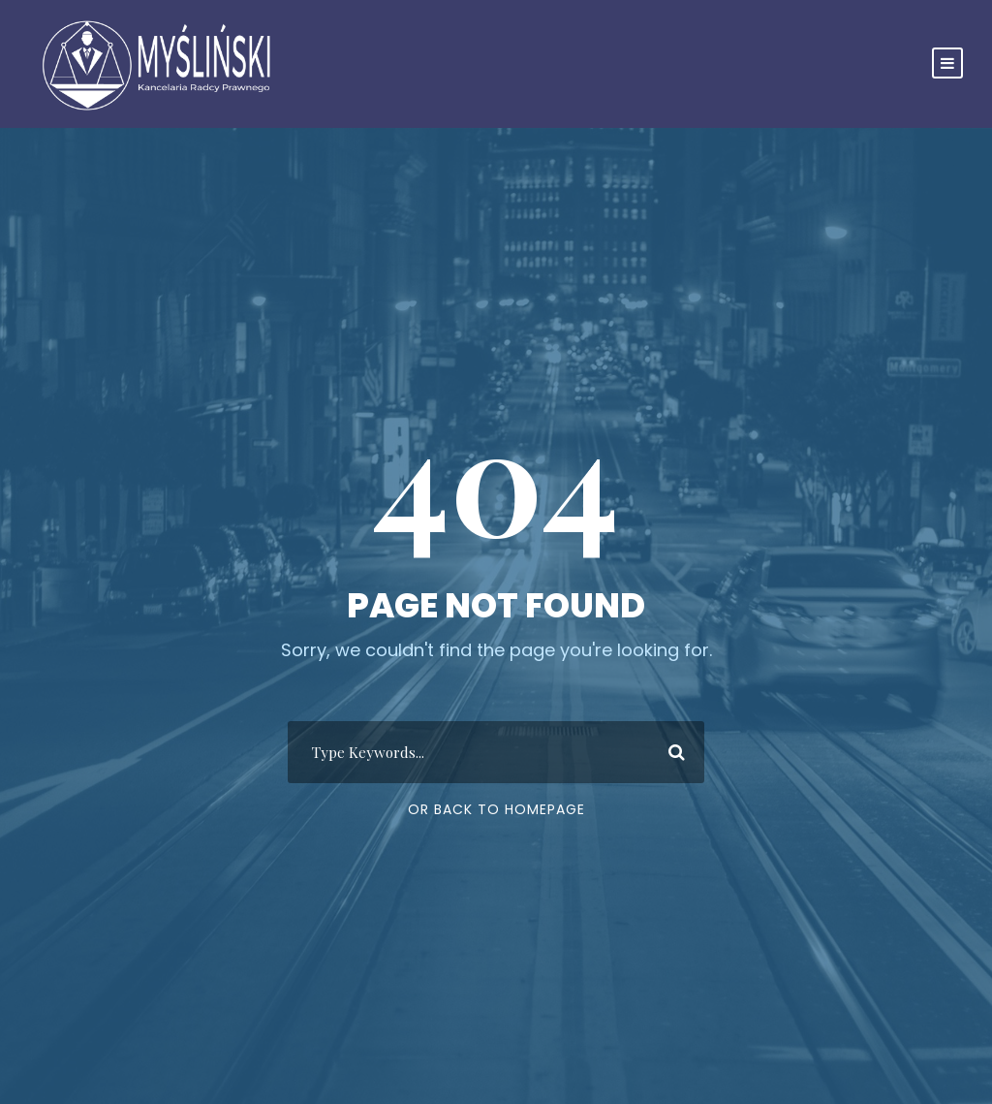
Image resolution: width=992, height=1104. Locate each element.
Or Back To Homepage (496, 809)
